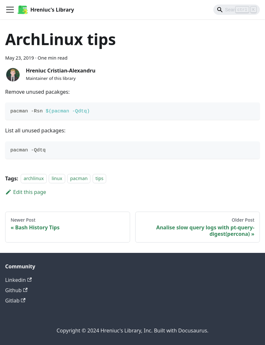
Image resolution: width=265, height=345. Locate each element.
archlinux (34, 179)
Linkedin (18, 279)
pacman (78, 179)
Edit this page (25, 192)
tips (100, 179)
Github (16, 290)
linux (57, 179)
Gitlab (15, 300)
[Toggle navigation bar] (10, 9)
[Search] (236, 10)
